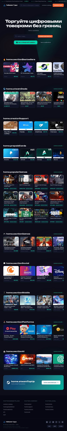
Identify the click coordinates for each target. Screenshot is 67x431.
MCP (4, 415)
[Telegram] (47, 422)
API (4, 412)
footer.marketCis (8, 409)
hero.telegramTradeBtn (25, 42)
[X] (59, 422)
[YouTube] (53, 422)
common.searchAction (45, 36)
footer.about (27, 404)
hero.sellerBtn (46, 42)
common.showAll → (59, 88)
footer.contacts (28, 409)
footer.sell (27, 412)
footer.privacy (49, 406)
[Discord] (62, 422)
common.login (58, 5)
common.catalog (46, 5)
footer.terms (48, 404)
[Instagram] (56, 422)
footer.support (28, 406)
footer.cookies (49, 409)
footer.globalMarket (8, 406)
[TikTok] (50, 422)
